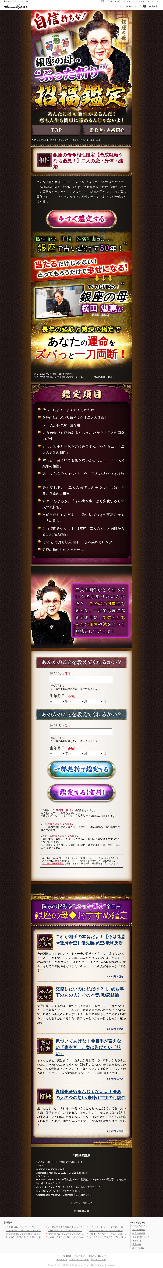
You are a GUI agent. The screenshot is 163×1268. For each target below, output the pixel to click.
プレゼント (141, 1)
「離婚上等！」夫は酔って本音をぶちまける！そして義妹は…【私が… (40, 1230)
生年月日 (57, 696)
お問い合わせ (138, 1226)
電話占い (93, 1256)
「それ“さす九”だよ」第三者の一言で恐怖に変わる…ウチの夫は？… (122, 1227)
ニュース (61, 1256)
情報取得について (141, 1237)
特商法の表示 (138, 1248)
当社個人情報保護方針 (53, 863)
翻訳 (69, 1256)
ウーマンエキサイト (79, 1259)
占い (134, 1)
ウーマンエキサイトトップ (128, 6)
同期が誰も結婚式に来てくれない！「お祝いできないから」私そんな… (82, 1234)
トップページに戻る (81, 1203)
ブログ (77, 1256)
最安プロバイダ (98, 1259)
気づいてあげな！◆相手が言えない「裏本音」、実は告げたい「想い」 (88, 1047)
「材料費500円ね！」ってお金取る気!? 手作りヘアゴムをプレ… (120, 1230)
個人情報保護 (138, 1233)
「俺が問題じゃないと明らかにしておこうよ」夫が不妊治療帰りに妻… (82, 1230)
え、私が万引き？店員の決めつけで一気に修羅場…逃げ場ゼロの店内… (82, 1227)
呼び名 (55, 673)
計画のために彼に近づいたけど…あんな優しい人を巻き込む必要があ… (40, 1237)
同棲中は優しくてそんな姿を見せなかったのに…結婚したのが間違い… (40, 1234)
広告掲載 (136, 1244)
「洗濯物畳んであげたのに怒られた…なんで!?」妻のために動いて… (39, 1227)
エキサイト (152, 6)
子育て (103, 1)
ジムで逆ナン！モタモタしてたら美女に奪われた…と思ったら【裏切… (123, 1237)
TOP (34, 140)
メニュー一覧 (153, 1)
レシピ (117, 1)
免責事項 (136, 1241)
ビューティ (126, 1)
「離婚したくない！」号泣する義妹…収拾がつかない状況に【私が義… (123, 1234)
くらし (110, 1)
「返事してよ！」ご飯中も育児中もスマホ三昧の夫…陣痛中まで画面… (82, 1237)
